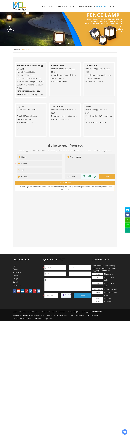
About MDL (62, 6)
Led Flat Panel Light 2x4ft (43, 319)
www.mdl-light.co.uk (34, 95)
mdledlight (95, 78)
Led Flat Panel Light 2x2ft (22, 319)
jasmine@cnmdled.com (101, 75)
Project (72, 6)
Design (81, 6)
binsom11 (107, 298)
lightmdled (27, 119)
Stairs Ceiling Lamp (77, 315)
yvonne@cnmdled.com (67, 116)
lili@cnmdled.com (30, 116)
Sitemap (73, 312)
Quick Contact (54, 259)
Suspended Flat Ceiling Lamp (33, 315)
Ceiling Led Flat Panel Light (57, 315)
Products (52, 6)
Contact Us (101, 6)
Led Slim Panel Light (95, 315)
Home (44, 6)
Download (90, 6)
